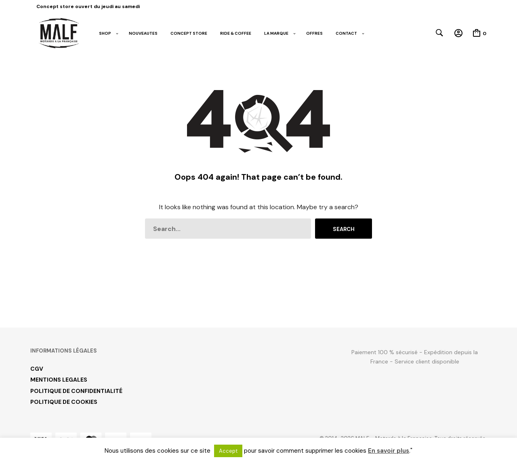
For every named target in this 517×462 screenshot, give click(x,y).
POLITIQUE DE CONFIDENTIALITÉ (76, 391)
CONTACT (346, 33)
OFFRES (314, 33)
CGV (36, 368)
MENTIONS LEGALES (58, 379)
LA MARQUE (276, 33)
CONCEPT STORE (188, 33)
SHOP (105, 33)
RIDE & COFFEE (235, 33)
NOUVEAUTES (143, 33)
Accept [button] (228, 450)
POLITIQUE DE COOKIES (63, 401)
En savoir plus (388, 451)
